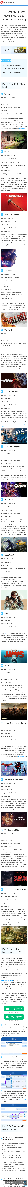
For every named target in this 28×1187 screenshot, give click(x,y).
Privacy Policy (20, 1182)
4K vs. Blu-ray (22, 128)
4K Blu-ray (21, 756)
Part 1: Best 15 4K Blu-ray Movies (12, 65)
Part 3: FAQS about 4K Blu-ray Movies (13, 72)
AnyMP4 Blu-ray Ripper (7, 980)
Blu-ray (7, 633)
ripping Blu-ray (23, 1099)
